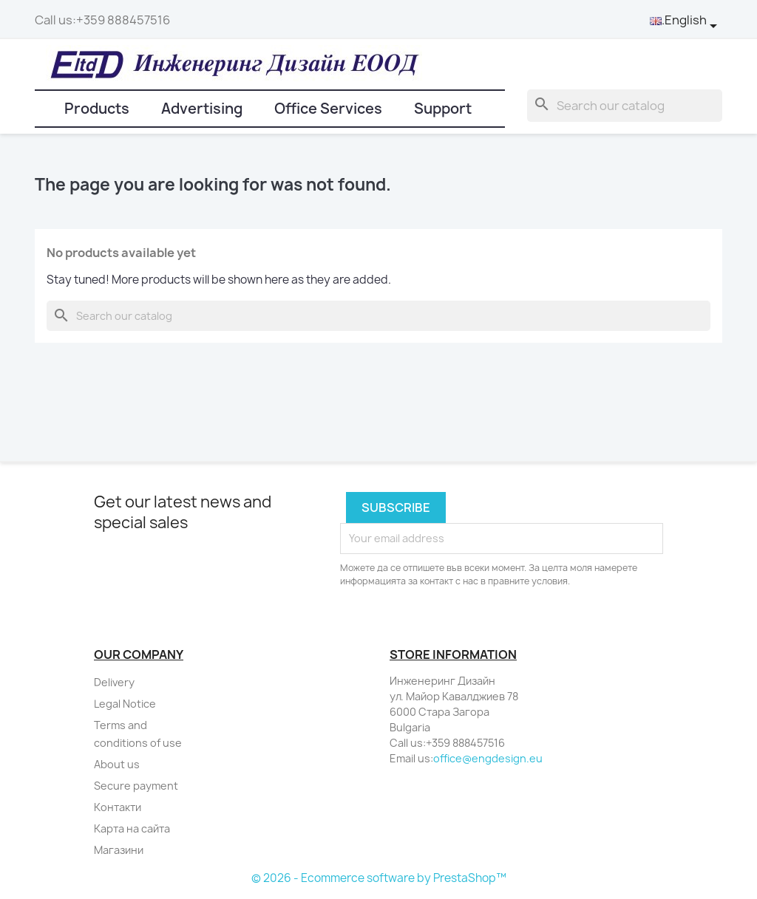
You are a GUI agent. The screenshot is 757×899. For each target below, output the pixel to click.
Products (96, 108)
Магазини (118, 850)
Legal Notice (125, 704)
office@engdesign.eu (488, 758)
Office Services (328, 108)
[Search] (624, 105)
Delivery (114, 682)
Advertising (201, 108)
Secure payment (136, 786)
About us (117, 764)
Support (443, 108)
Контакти (117, 807)
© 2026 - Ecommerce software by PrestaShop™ (378, 878)
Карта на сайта (132, 828)
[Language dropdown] (686, 20)
